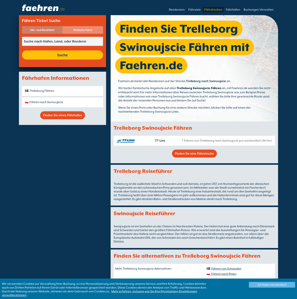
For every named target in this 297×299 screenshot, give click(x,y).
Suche (62, 55)
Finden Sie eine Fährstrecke (194, 153)
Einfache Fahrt (83, 29)
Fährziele (194, 9)
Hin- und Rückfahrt (42, 29)
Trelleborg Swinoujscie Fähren (199, 88)
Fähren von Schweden (226, 268)
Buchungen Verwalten (259, 9)
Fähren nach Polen (223, 274)
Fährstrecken (213, 9)
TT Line (160, 140)
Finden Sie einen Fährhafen (62, 115)
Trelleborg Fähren (42, 91)
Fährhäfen (233, 9)
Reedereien (177, 9)
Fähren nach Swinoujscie (46, 102)
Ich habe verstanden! (272, 284)
